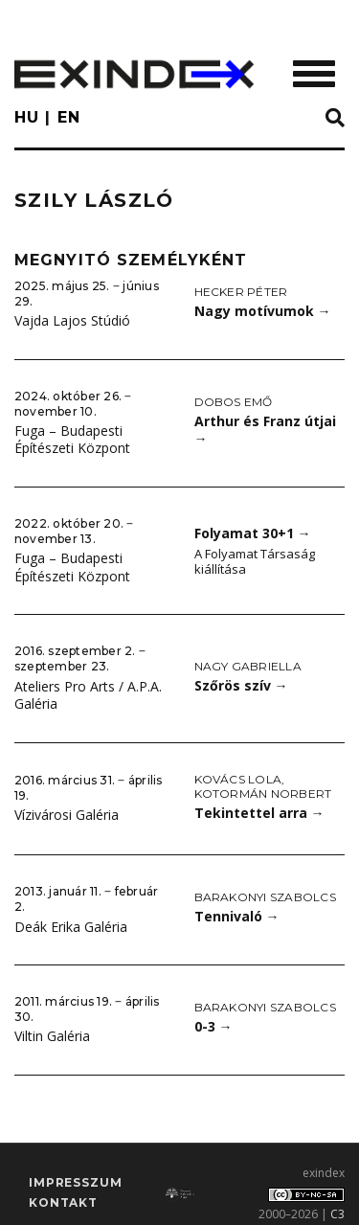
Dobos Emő (233, 402)
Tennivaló (237, 916)
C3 (337, 1214)
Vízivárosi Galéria (66, 814)
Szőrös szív (241, 685)
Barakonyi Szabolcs (265, 897)
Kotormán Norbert (263, 793)
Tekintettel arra (259, 813)
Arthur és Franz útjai (265, 430)
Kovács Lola (238, 779)
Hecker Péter (241, 291)
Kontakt (63, 1202)
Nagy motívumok (262, 311)
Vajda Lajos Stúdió (72, 320)
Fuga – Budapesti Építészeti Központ (72, 439)
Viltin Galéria (52, 1036)
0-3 (213, 1026)
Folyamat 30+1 (252, 533)
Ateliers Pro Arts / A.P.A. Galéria (88, 695)
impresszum (75, 1182)
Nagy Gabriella (248, 666)
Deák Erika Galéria (70, 927)
